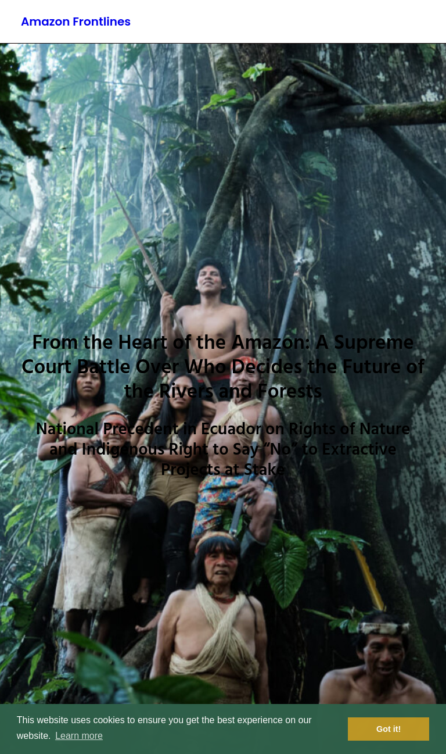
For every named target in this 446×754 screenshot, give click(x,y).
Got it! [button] (388, 729)
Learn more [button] (79, 736)
